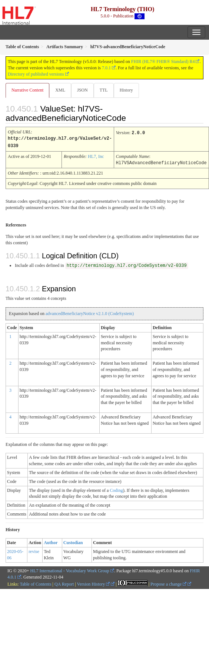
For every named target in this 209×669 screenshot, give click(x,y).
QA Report (64, 583)
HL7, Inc (96, 155)
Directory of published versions (36, 74)
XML (60, 90)
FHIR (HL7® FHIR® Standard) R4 (163, 61)
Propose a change (168, 583)
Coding (116, 489)
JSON (82, 90)
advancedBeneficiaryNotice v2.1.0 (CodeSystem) (90, 312)
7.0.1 (106, 67)
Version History (93, 583)
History (126, 90)
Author (50, 541)
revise (34, 550)
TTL (104, 90)
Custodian (73, 541)
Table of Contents (35, 583)
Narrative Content (27, 90)
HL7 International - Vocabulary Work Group (69, 569)
